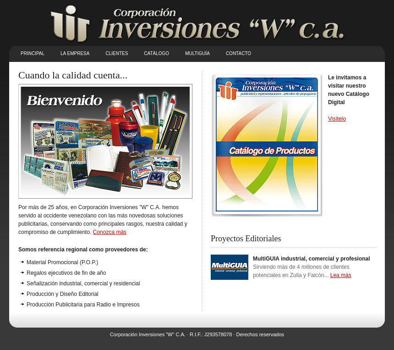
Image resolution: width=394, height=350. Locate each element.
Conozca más (109, 232)
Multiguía (197, 53)
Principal (32, 53)
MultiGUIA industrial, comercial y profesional (311, 259)
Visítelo (337, 119)
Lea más (340, 275)
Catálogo (156, 53)
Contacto (238, 53)
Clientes (116, 53)
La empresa (74, 53)
